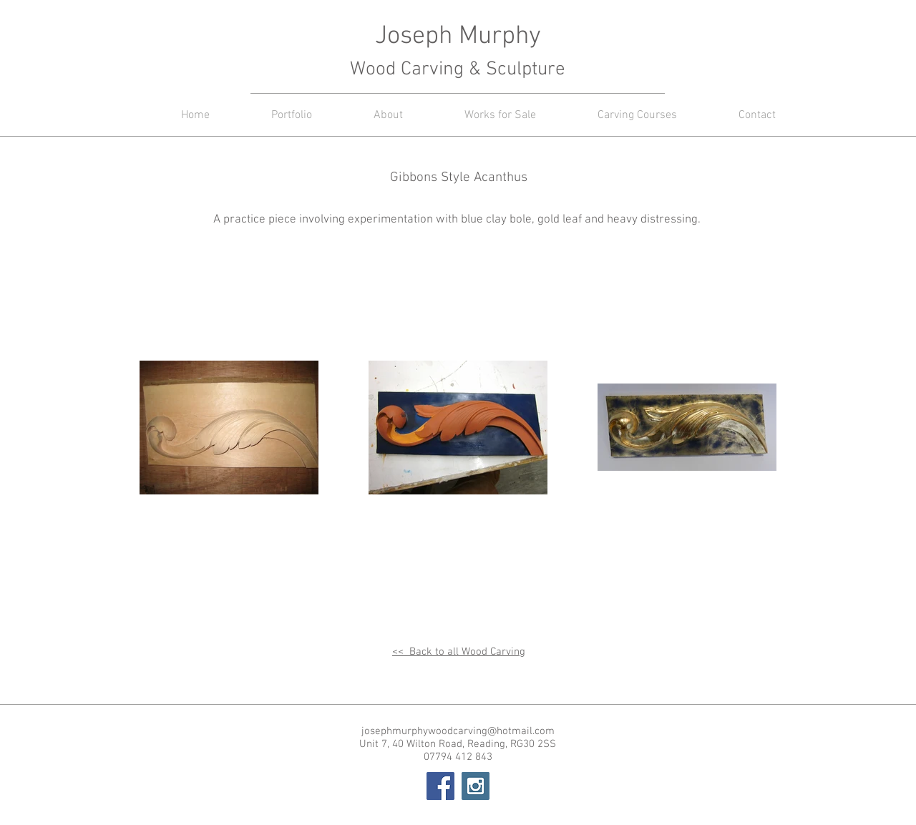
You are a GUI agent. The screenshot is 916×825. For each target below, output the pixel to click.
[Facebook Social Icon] (440, 786)
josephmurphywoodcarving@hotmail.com (458, 731)
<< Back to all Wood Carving (458, 651)
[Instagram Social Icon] (475, 786)
